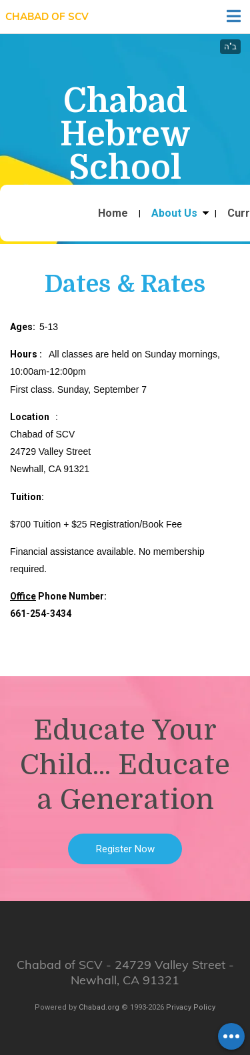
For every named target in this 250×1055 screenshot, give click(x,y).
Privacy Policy (190, 1007)
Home (113, 213)
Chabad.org (99, 1007)
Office (23, 596)
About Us (174, 213)
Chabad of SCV (47, 16)
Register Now (125, 849)
